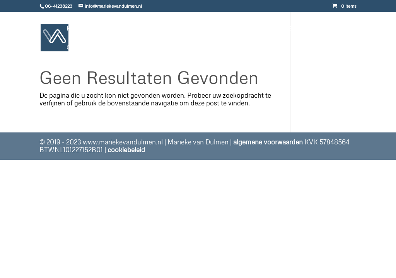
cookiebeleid (126, 150)
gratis (162, 28)
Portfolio (215, 28)
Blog (257, 28)
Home (78, 28)
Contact (84, 47)
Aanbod (114, 28)
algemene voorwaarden (268, 142)
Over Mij (295, 28)
